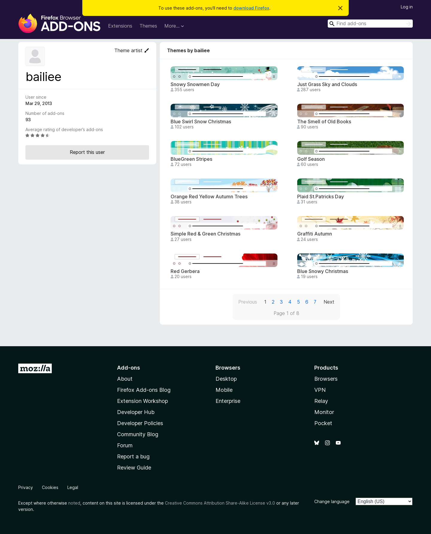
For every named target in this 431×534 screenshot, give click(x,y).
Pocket (323, 423)
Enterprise (228, 401)
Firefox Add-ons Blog (144, 390)
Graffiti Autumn (314, 234)
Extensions (120, 26)
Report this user (87, 152)
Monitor (324, 412)
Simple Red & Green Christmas (205, 234)
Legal (72, 487)
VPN (320, 390)
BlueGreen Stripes (191, 159)
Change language (332, 501)
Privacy (25, 487)
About (125, 379)
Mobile (224, 390)
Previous (247, 302)
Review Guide (134, 467)
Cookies (50, 487)
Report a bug (133, 456)
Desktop (226, 379)
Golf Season (311, 159)
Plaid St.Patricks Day (320, 197)
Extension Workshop (142, 401)
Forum (125, 445)
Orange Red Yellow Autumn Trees (209, 197)
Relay (321, 401)
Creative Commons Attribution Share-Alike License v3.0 (220, 503)
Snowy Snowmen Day (195, 84)
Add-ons (128, 367)
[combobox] (370, 24)
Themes (148, 26)
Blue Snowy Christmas (322, 271)
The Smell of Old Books (324, 121)
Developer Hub (135, 412)
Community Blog (137, 434)
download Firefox (251, 7)
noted (74, 503)
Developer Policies (140, 423)
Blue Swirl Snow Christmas (201, 121)
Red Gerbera (185, 271)
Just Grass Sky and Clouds (327, 84)
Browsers (326, 379)
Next (329, 302)
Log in (407, 6)
